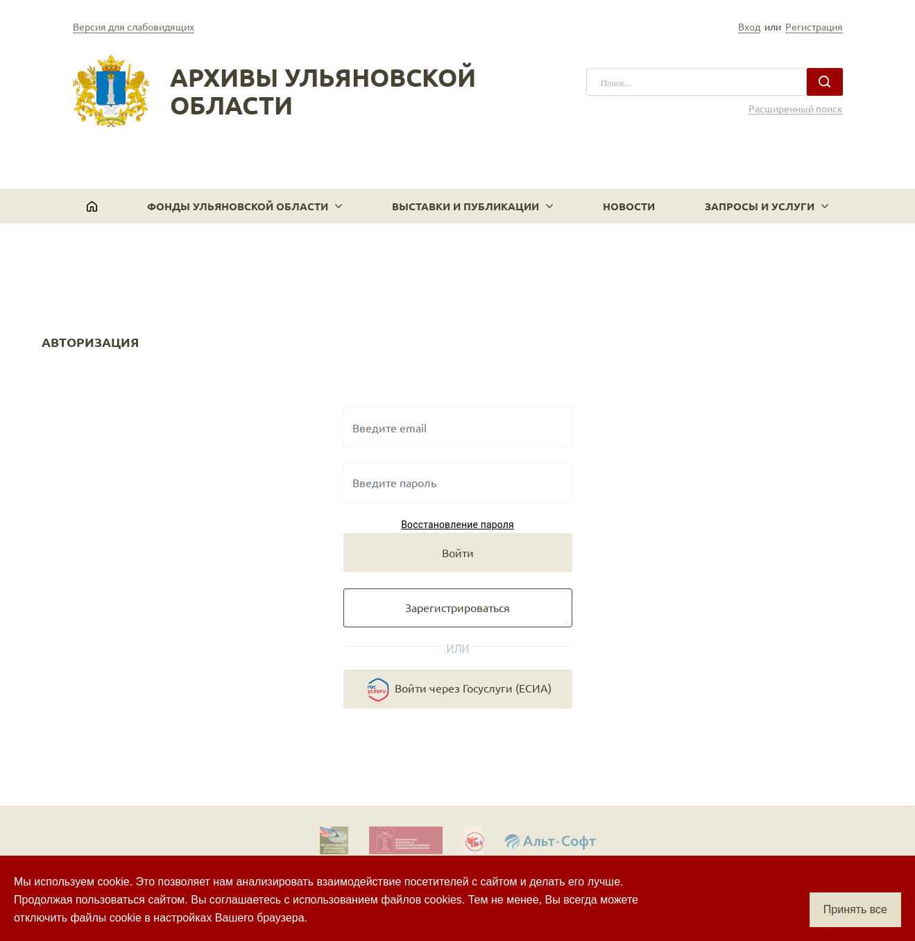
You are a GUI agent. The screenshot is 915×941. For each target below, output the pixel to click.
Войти (458, 552)
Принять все (855, 909)
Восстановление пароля (457, 524)
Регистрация (814, 26)
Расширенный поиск (796, 109)
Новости (629, 206)
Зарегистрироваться (457, 607)
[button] (245, 206)
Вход (749, 26)
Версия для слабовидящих (133, 26)
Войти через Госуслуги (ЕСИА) (457, 690)
